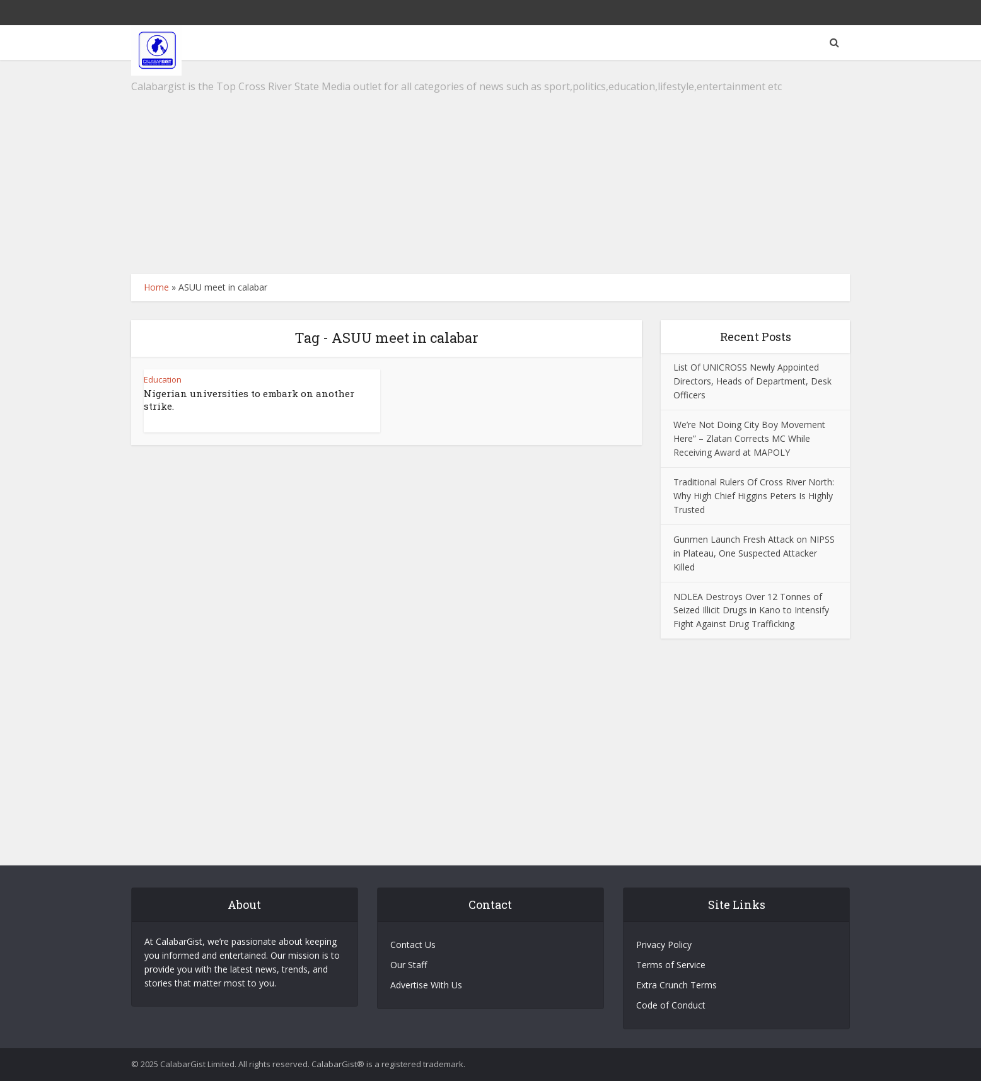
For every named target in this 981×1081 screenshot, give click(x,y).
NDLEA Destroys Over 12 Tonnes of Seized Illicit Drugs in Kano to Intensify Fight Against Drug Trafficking (751, 610)
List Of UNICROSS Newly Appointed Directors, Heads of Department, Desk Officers (752, 381)
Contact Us (413, 945)
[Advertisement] (490, 167)
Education (163, 379)
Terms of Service (670, 965)
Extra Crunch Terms (676, 985)
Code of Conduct (670, 1005)
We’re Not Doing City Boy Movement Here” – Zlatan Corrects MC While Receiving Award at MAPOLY (749, 438)
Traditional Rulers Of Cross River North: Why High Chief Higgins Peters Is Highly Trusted (753, 496)
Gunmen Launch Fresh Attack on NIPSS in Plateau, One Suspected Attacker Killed (754, 553)
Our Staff (408, 965)
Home (156, 287)
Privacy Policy (664, 945)
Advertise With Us (426, 985)
